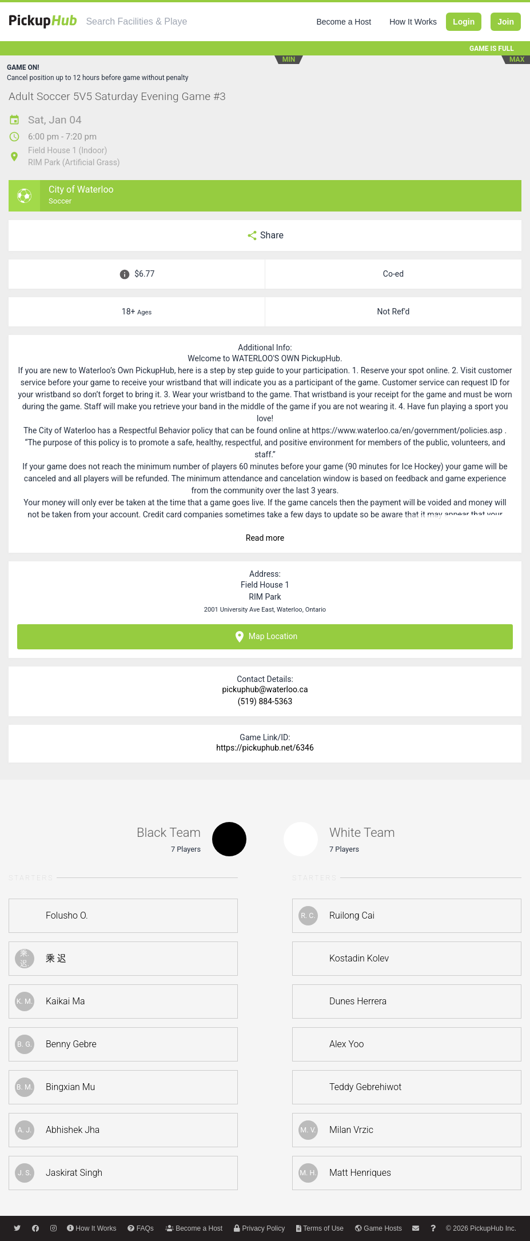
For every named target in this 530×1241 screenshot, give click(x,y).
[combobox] (137, 21)
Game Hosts (378, 1228)
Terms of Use (320, 1228)
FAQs (140, 1228)
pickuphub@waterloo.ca (265, 689)
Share (265, 235)
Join (505, 21)
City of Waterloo (81, 189)
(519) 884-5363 (265, 701)
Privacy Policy (259, 1228)
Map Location (265, 637)
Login (464, 21)
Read (265, 537)
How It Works (413, 21)
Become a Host (343, 21)
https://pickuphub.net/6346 (265, 747)
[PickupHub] (43, 22)
